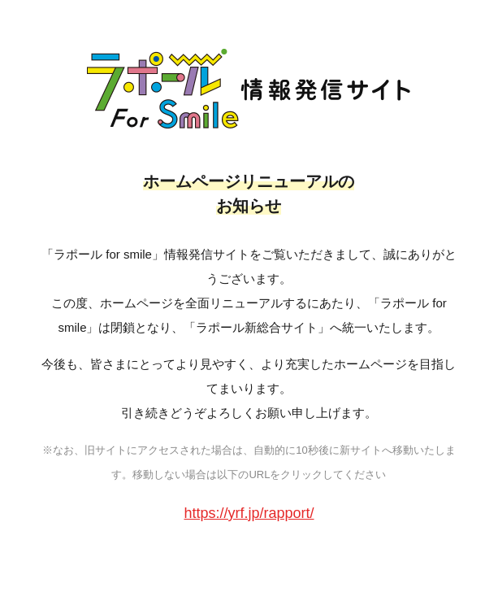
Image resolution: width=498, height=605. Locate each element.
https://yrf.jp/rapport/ (249, 513)
